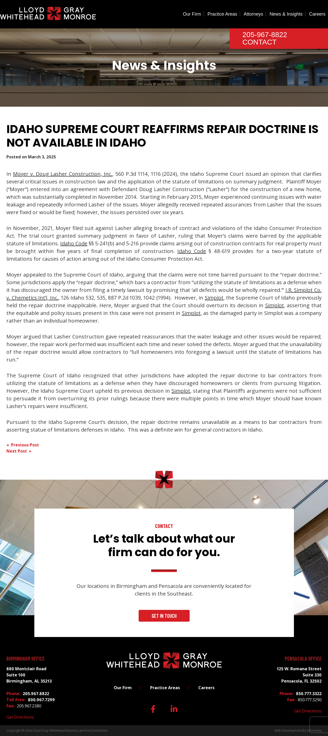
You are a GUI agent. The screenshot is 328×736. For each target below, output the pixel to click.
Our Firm (192, 14)
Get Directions (20, 717)
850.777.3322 (309, 693)
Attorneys (253, 14)
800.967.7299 (41, 699)
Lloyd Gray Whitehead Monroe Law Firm (62, 730)
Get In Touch (164, 616)
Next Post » (19, 451)
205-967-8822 (264, 35)
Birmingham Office (25, 658)
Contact (259, 42)
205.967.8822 (36, 693)
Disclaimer (100, 730)
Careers (317, 14)
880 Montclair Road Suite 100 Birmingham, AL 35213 (29, 675)
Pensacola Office (303, 658)
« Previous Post (22, 445)
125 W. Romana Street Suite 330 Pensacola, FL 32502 (299, 675)
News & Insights (286, 14)
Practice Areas (222, 14)
